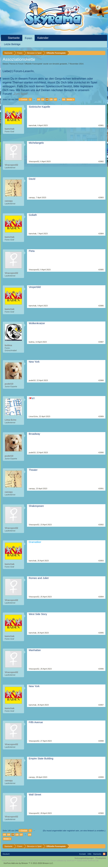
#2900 (101, 813)
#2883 (101, 197)
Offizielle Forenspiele (33, 64)
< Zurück (23, 99)
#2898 (101, 741)
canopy (9, 201)
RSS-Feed (104, 854)
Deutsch (6, 854)
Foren (28, 38)
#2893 (101, 561)
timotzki (56, 64)
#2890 (101, 452)
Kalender (42, 37)
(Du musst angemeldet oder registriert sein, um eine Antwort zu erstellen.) (74, 831)
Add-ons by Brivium (28, 863)
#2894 (101, 597)
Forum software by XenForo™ (75, 861)
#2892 (101, 525)
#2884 (101, 234)
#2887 (101, 342)
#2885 (101, 270)
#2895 (101, 633)
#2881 (101, 125)
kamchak (9, 128)
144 (42, 99)
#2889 (101, 416)
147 (55, 99)
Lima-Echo (10, 420)
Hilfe (89, 854)
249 (63, 99)
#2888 (101, 380)
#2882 (101, 161)
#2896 (101, 669)
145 (46, 99)
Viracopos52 (11, 165)
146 (51, 99)
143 (38, 99)
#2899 (101, 777)
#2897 (101, 705)
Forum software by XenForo (26, 861)
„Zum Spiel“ (20, 93)
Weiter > (70, 99)
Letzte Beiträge (12, 44)
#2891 (101, 488)
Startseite (14, 37)
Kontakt (82, 854)
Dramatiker (35, 542)
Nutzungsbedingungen (84, 858)
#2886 (101, 306)
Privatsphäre (100, 858)
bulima (8, 345)
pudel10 (9, 383)
